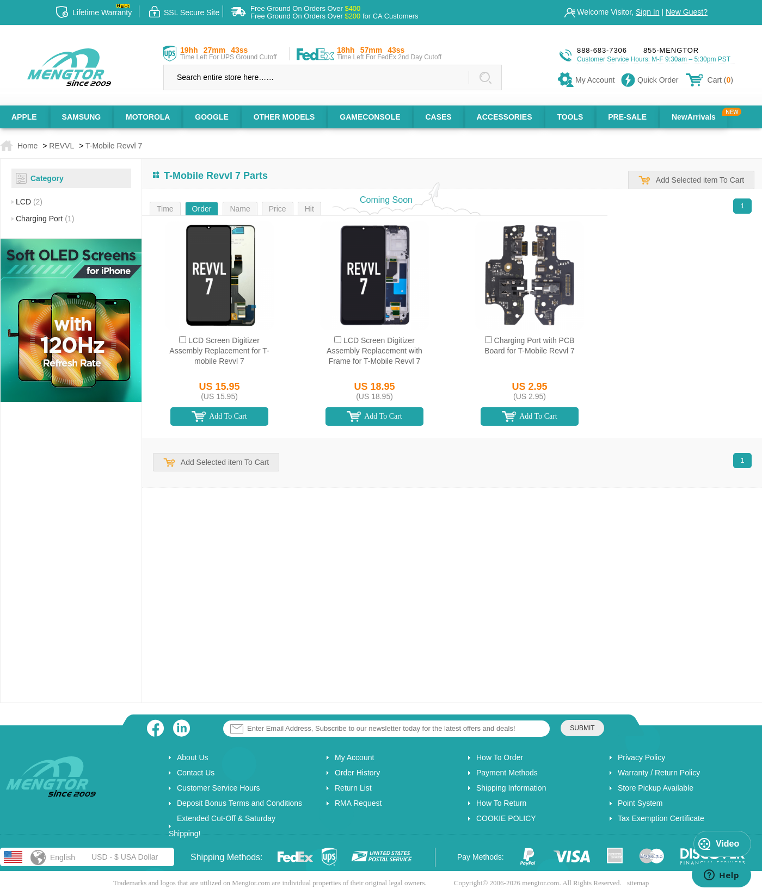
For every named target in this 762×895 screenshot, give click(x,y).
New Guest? (687, 12)
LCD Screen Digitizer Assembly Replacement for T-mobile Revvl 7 (219, 350)
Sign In (648, 12)
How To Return (501, 803)
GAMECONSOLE (370, 117)
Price (277, 208)
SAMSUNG (81, 117)
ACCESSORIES (504, 117)
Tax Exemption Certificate (661, 818)
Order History (357, 772)
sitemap (638, 883)
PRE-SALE (627, 117)
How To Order (499, 757)
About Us (192, 757)
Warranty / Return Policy (659, 772)
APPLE (24, 117)
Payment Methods (507, 772)
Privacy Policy (641, 757)
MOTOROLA (148, 117)
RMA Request (358, 803)
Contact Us (195, 772)
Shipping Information (511, 788)
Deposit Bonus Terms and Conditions (239, 803)
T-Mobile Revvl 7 (113, 145)
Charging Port (45, 218)
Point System (640, 803)
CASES (438, 117)
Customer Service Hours (218, 788)
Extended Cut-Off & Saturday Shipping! (222, 826)
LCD (29, 201)
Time (165, 208)
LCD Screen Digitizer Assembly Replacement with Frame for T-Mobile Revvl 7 (374, 350)
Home (27, 145)
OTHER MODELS (284, 117)
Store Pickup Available (655, 788)
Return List (353, 788)
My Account (354, 757)
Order (202, 208)
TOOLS (570, 117)
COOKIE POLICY (506, 818)
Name (240, 208)
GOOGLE (211, 117)
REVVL (61, 145)
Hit (309, 208)
